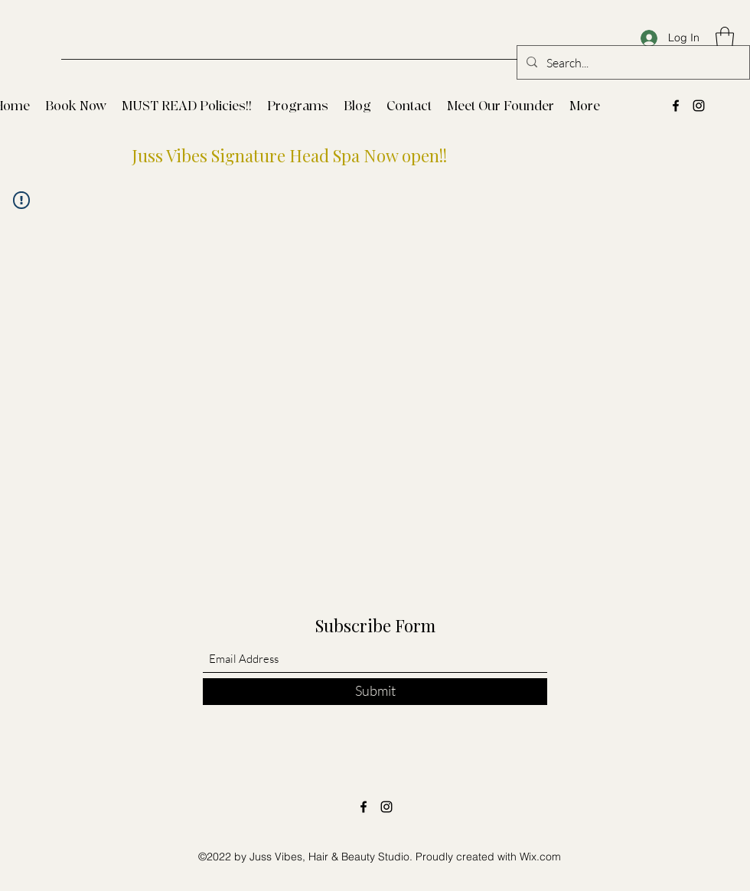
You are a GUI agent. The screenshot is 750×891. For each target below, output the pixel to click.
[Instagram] (698, 105)
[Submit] (375, 691)
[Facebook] (675, 105)
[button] (725, 38)
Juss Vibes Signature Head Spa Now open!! (289, 155)
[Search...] (631, 63)
